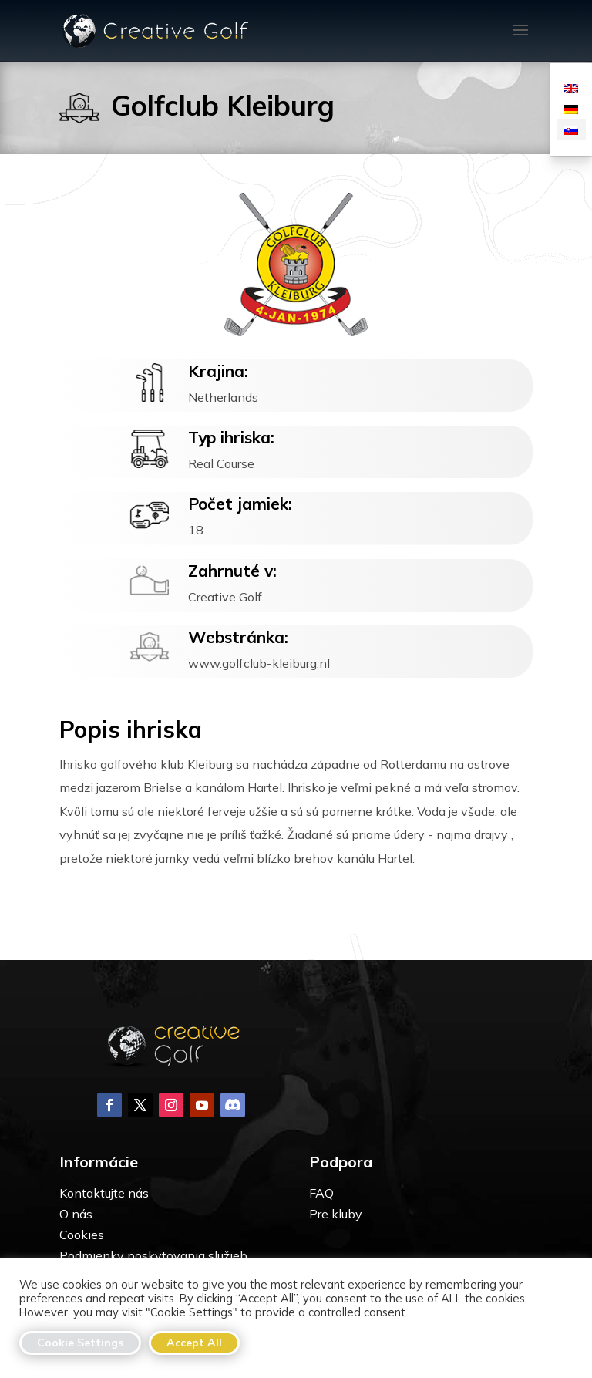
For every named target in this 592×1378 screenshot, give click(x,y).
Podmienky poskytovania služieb (153, 1255)
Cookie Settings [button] (80, 1342)
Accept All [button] (194, 1342)
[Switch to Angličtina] (571, 87)
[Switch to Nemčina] (571, 108)
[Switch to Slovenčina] (571, 129)
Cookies (81, 1234)
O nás (75, 1213)
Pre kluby (335, 1213)
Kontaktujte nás (104, 1193)
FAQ (321, 1193)
